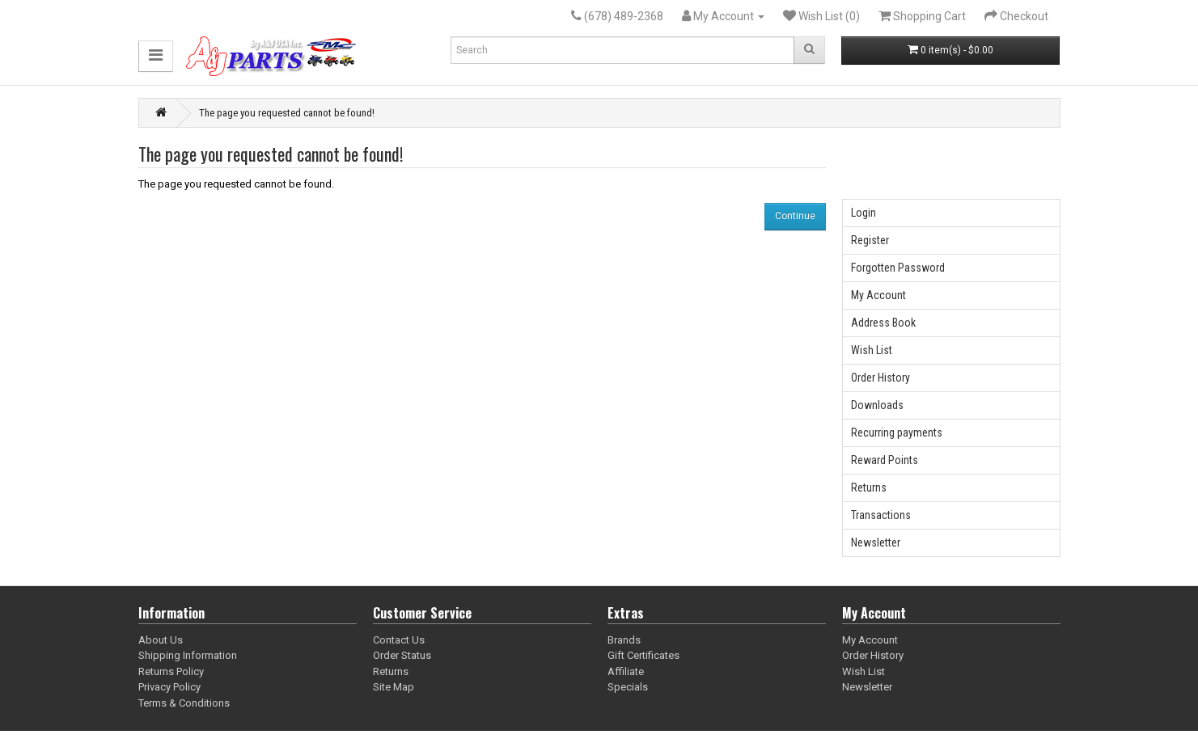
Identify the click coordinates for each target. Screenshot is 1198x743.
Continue (795, 216)
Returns (869, 487)
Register (870, 240)
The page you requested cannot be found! (287, 113)
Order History (880, 377)
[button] (155, 56)
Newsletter (875, 542)
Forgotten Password (898, 267)
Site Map (393, 687)
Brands (624, 640)
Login (863, 212)
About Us (160, 640)
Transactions (881, 515)
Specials (627, 687)
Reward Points (884, 460)
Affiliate (625, 671)
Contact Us (399, 640)
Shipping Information (187, 655)
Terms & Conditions (184, 703)
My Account (878, 295)
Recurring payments (896, 432)
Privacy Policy (169, 687)
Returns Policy (171, 671)
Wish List (871, 350)
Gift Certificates (643, 655)
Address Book (883, 322)
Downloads (877, 405)
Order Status (402, 655)
